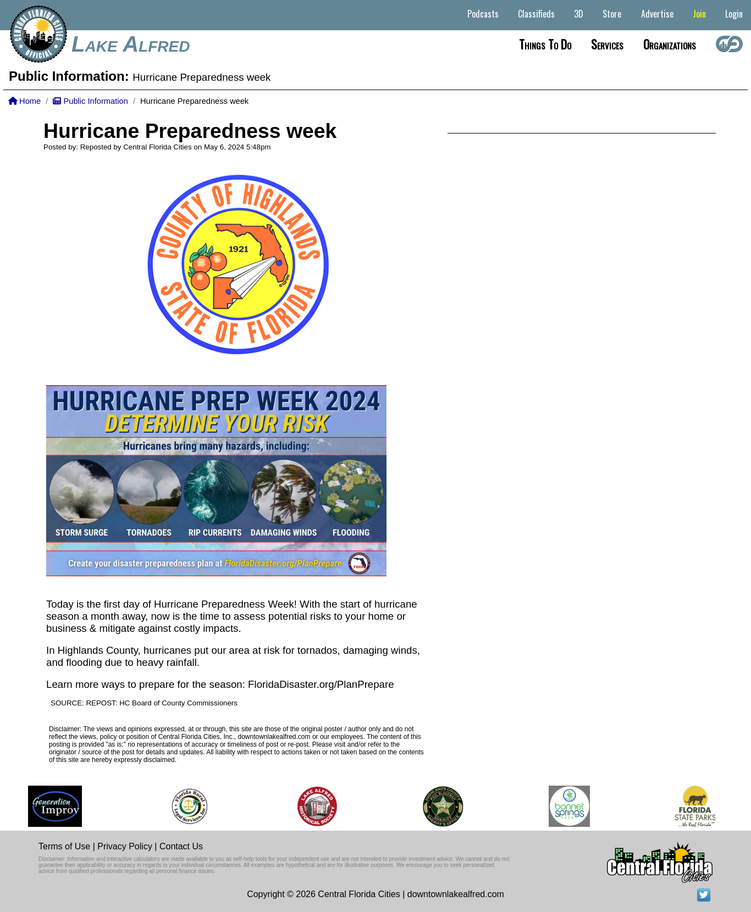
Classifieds (536, 13)
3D (578, 13)
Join (699, 13)
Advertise (657, 13)
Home (24, 101)
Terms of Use (64, 846)
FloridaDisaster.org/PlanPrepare (321, 684)
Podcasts (483, 13)
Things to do (545, 44)
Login (734, 13)
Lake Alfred (130, 44)
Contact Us (181, 846)
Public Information (90, 101)
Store (612, 13)
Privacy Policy (124, 846)
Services (607, 44)
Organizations (669, 44)
